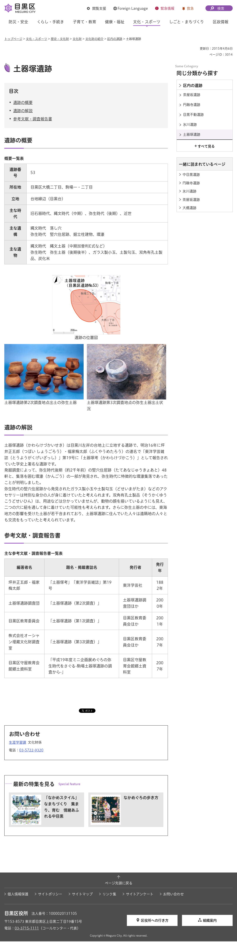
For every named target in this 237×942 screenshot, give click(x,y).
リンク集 (109, 894)
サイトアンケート (139, 894)
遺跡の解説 (23, 111)
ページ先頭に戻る (118, 883)
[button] (96, 8)
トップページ (13, 38)
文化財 (77, 38)
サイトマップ (82, 894)
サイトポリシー (50, 894)
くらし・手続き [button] (50, 22)
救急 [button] (190, 8)
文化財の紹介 (94, 38)
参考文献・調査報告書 (32, 119)
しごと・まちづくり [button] (186, 22)
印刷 (194, 48)
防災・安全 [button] (18, 22)
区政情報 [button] (220, 22)
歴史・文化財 (60, 38)
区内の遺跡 (114, 38)
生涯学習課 (17, 743)
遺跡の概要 (23, 103)
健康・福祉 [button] (114, 22)
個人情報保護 (18, 894)
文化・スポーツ (36, 38)
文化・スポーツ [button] (146, 22)
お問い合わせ (173, 894)
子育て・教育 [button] (84, 22)
